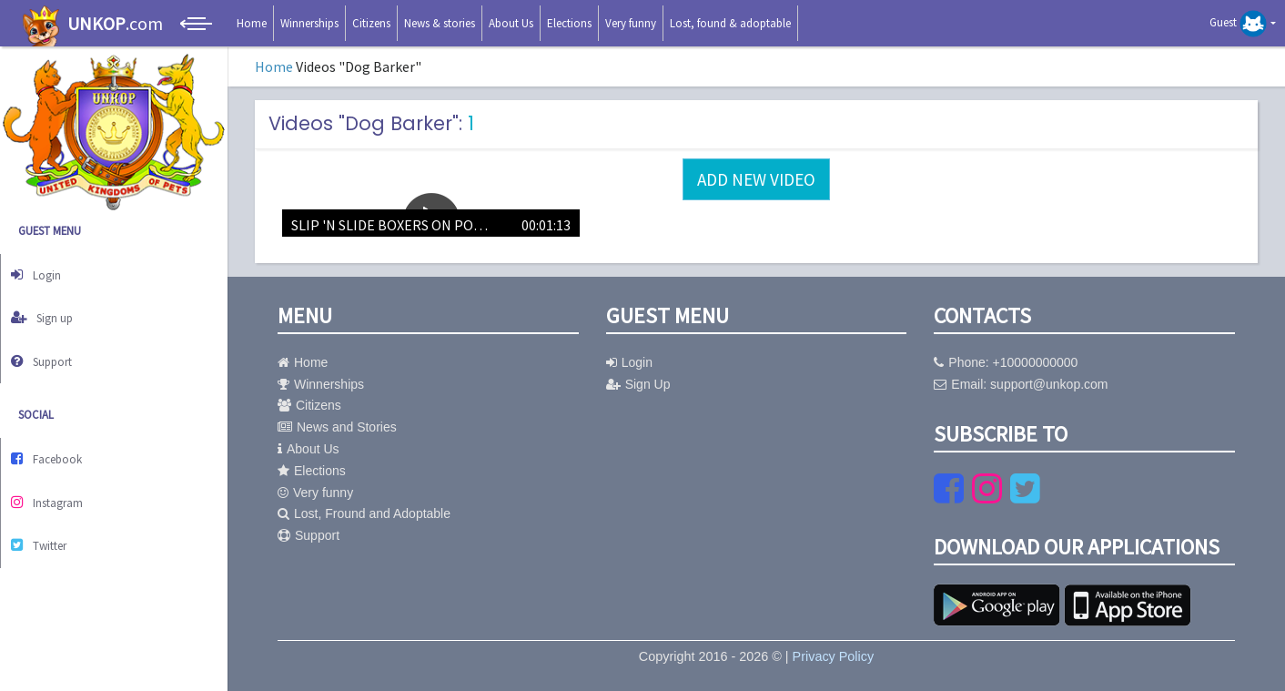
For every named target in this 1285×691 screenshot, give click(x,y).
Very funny (630, 23)
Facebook (56, 440)
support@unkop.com (1049, 384)
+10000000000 (1035, 362)
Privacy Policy (834, 656)
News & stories (439, 23)
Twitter (48, 515)
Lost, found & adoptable (730, 23)
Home (252, 23)
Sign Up (638, 384)
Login (43, 271)
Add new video (756, 179)
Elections (569, 23)
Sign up (51, 309)
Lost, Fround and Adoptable (364, 513)
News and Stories (337, 427)
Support (51, 347)
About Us (511, 23)
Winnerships (309, 23)
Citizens (371, 23)
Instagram (56, 477)
